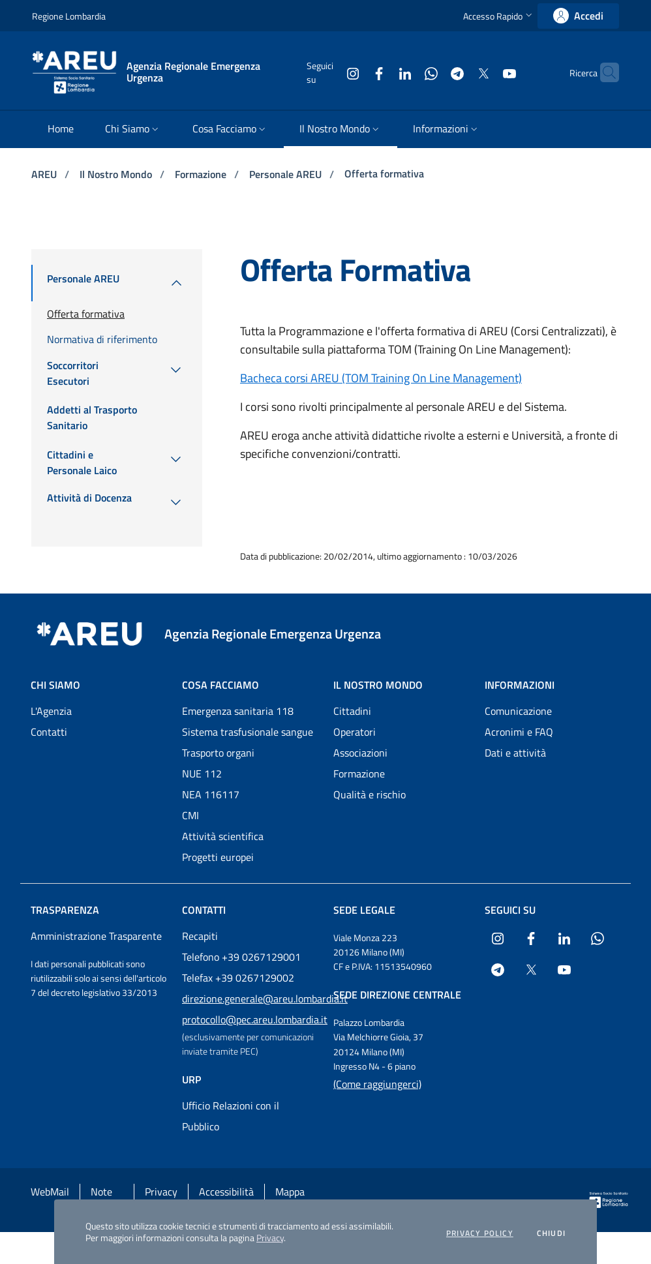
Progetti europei (218, 857)
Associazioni (360, 752)
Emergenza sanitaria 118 (238, 711)
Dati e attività (515, 752)
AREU (45, 174)
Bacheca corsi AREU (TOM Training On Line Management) (381, 378)
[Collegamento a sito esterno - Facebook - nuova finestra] (354, 72)
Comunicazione (518, 711)
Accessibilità (226, 1191)
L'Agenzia (51, 711)
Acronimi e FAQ (519, 732)
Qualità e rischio (369, 794)
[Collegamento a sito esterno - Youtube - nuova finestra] (484, 72)
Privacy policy (479, 1233)
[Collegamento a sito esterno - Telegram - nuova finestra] (432, 72)
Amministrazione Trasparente (96, 936)
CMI (190, 815)
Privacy (270, 1237)
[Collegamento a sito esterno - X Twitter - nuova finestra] (458, 72)
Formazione (202, 174)
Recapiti (200, 936)
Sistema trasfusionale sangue (247, 732)
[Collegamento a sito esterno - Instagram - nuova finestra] (327, 72)
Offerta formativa (384, 173)
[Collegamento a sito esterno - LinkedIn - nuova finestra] (380, 72)
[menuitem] (60, 129)
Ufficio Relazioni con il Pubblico (230, 1116)
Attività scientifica (223, 836)
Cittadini (352, 711)
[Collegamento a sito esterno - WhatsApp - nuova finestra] (406, 72)
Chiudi (551, 1233)
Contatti (49, 732)
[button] (499, 16)
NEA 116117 (210, 794)
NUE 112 (202, 773)
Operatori (354, 732)
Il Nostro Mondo (117, 174)
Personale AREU (286, 174)
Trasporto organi (218, 752)
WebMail (50, 1191)
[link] (578, 16)
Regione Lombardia (69, 16)
